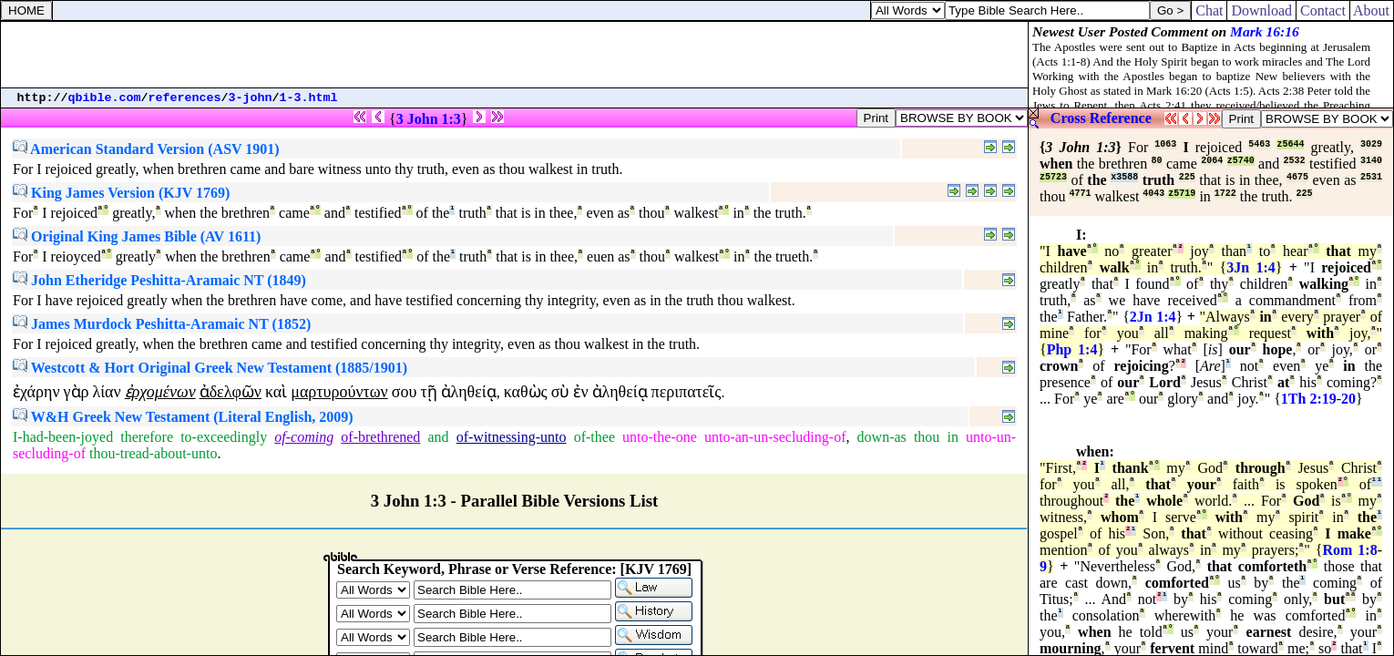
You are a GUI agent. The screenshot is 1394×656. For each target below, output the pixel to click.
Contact (1323, 10)
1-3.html (309, 98)
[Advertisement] (515, 54)
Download (1261, 10)
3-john (250, 98)
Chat (1209, 10)
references (185, 98)
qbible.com (104, 98)
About (1371, 10)
